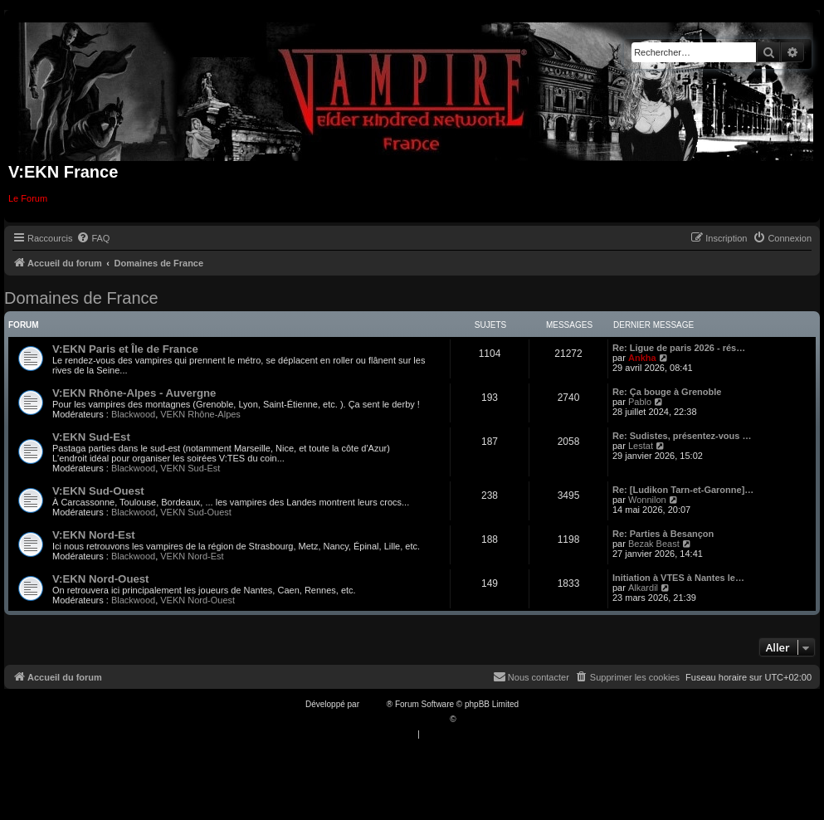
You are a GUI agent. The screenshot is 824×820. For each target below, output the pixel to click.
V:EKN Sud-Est (91, 437)
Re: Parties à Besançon (663, 534)
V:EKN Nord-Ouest (100, 579)
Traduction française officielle (394, 719)
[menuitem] (93, 238)
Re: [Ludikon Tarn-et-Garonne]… (682, 490)
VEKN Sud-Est (190, 468)
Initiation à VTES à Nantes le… (678, 578)
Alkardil (643, 588)
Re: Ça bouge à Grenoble (666, 392)
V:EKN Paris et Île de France (125, 349)
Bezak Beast (654, 544)
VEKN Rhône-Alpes (200, 414)
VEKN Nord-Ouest (197, 600)
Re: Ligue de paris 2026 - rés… (678, 348)
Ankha (642, 358)
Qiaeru (470, 719)
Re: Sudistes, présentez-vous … (682, 436)
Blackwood (133, 414)
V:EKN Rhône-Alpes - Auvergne (134, 393)
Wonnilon (647, 500)
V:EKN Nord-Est (93, 535)
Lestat (640, 446)
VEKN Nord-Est (191, 556)
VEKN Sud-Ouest (196, 512)
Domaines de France (81, 298)
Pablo (639, 402)
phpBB (374, 704)
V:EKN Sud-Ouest (98, 491)
